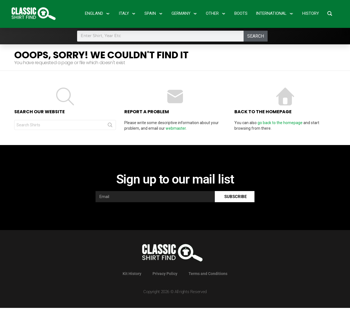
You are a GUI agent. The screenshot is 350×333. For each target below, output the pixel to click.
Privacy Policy (165, 273)
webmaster (176, 128)
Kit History (132, 273)
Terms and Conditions (208, 273)
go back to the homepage (280, 122)
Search (255, 36)
